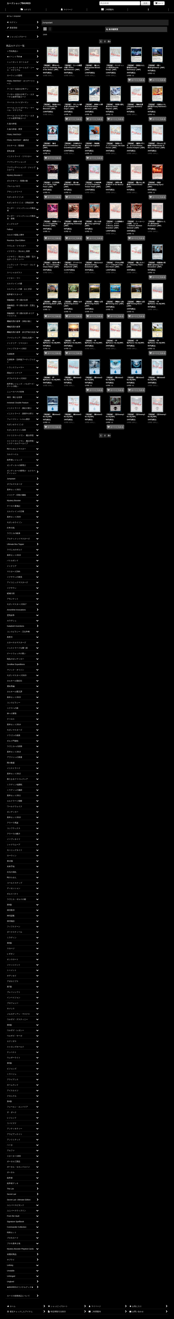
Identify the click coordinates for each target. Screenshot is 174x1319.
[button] (148, 10)
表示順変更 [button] (112, 29)
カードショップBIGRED (19, 3)
